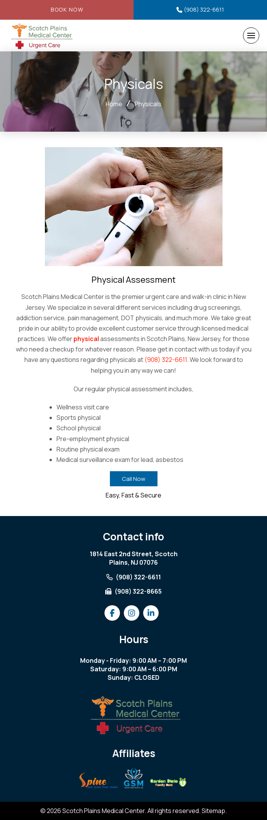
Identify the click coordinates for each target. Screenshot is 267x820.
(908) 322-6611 (165, 359)
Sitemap (213, 810)
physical (86, 338)
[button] (251, 35)
